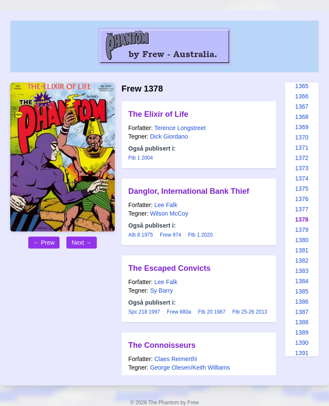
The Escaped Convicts (170, 268)
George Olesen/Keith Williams (190, 367)
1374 (301, 178)
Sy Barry (161, 290)
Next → (82, 242)
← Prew (44, 242)
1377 (301, 209)
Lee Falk (165, 205)
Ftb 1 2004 (141, 158)
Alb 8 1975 (141, 235)
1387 (301, 311)
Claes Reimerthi (175, 359)
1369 (301, 127)
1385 (301, 291)
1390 (301, 342)
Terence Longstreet (180, 127)
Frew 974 (170, 235)
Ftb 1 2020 (200, 235)
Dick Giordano (169, 136)
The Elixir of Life (158, 114)
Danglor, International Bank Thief (189, 191)
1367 (301, 106)
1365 (301, 86)
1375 (301, 188)
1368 (301, 116)
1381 (301, 250)
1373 (301, 168)
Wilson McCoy (169, 213)
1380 (301, 240)
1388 (301, 322)
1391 (301, 353)
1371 (301, 147)
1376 (301, 199)
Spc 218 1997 (144, 312)
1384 (301, 281)
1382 (301, 260)
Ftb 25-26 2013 (249, 312)
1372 (301, 157)
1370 (301, 137)
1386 (301, 301)
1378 (301, 219)
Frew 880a (179, 312)
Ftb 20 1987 (211, 312)
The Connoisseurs (162, 345)
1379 (301, 229)
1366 (301, 96)
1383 (301, 270)
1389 (301, 332)
